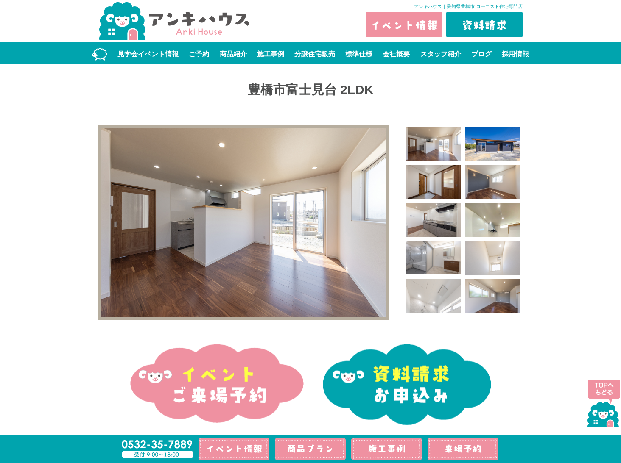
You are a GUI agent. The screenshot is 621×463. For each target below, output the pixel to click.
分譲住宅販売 (314, 54)
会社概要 (396, 54)
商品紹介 (233, 54)
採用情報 (515, 54)
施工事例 (270, 54)
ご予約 (199, 54)
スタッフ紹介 (440, 54)
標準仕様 (358, 54)
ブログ (481, 54)
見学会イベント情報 (148, 54)
